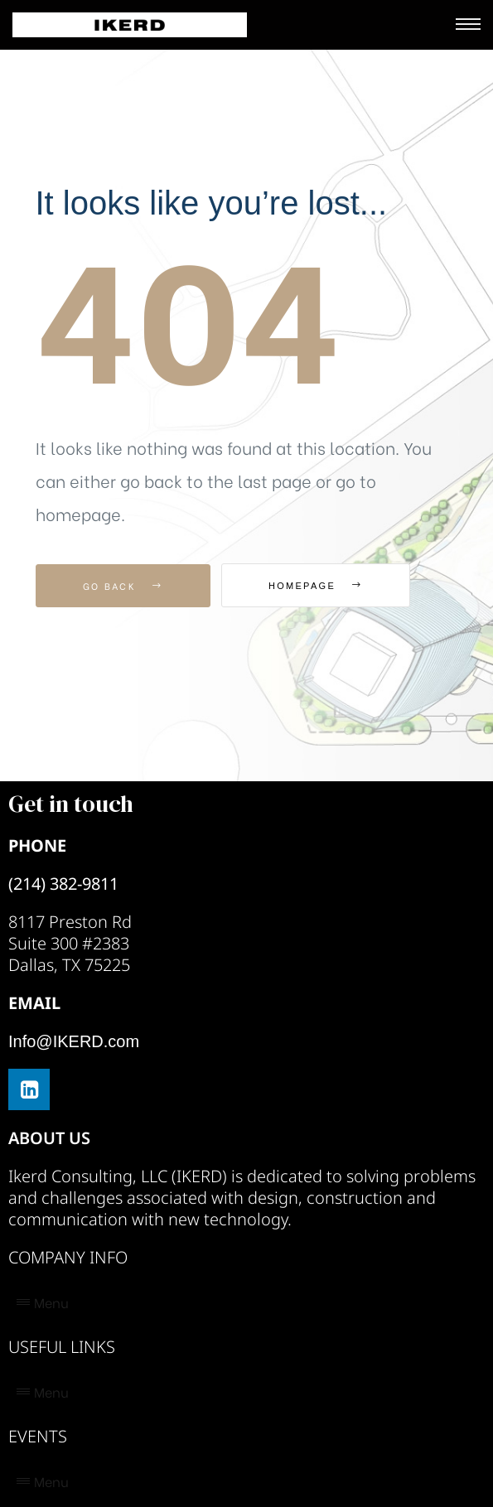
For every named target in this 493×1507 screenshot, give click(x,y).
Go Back (123, 585)
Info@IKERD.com (73, 1041)
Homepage (315, 586)
